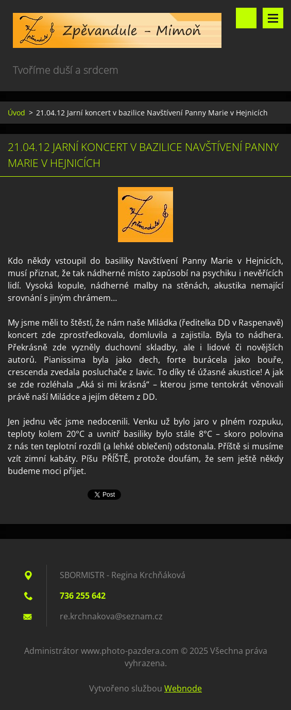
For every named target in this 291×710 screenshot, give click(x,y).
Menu (273, 18)
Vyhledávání (246, 18)
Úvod (16, 112)
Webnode (183, 688)
